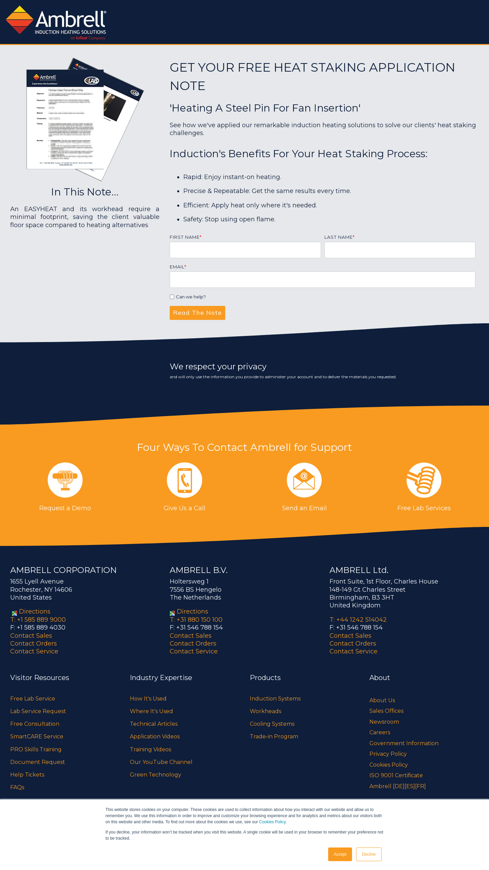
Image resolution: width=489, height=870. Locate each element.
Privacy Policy (388, 754)
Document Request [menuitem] (37, 762)
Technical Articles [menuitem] (154, 724)
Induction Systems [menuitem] (275, 698)
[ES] (409, 786)
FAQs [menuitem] (17, 787)
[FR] (420, 786)
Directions (34, 611)
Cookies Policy (272, 822)
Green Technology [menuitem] (155, 774)
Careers (379, 732)
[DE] (398, 786)
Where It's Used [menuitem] (151, 711)
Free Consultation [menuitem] (34, 724)
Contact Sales (31, 635)
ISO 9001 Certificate (396, 775)
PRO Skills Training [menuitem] (36, 749)
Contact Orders (33, 643)
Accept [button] (340, 854)
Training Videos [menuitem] (150, 749)
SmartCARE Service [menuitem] (36, 736)
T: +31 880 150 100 (196, 619)
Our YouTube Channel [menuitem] (161, 762)
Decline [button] (369, 854)
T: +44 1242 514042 (358, 619)
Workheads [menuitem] (265, 711)
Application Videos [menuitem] (155, 736)
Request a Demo (65, 508)
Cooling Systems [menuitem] (272, 724)
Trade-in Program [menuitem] (274, 736)
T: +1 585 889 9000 (38, 619)
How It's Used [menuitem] (148, 698)
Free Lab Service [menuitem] (32, 698)
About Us (382, 700)
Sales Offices (386, 711)
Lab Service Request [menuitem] (38, 711)
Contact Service (34, 651)
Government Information (404, 743)
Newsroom (384, 722)
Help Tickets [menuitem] (27, 774)
